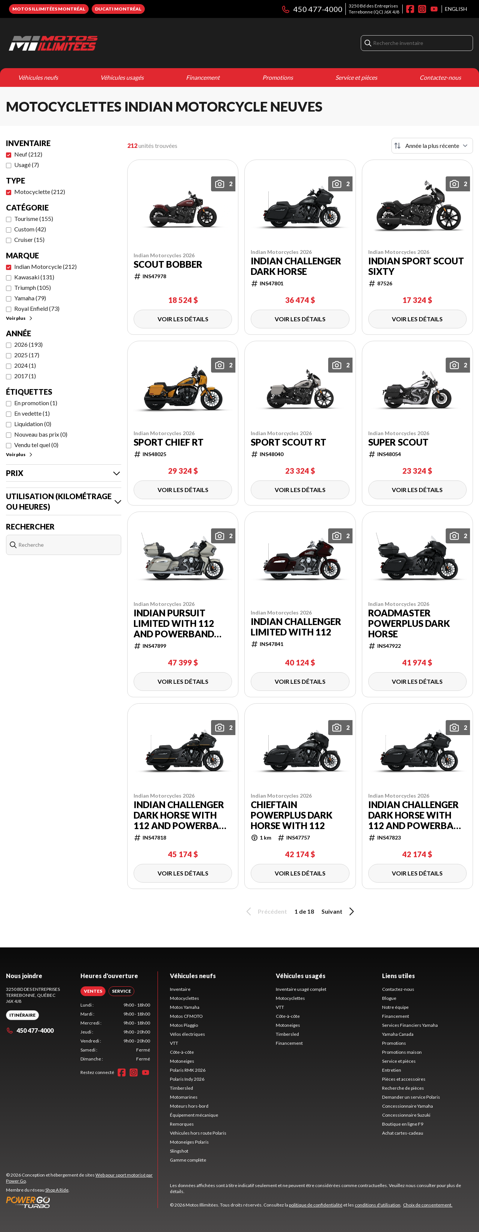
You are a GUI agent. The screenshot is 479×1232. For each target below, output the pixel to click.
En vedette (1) (32, 413)
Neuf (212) (28, 154)
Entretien (391, 1070)
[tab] (93, 991)
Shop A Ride (56, 1190)
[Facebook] (410, 8)
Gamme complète (188, 1160)
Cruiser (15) (29, 239)
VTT (174, 1043)
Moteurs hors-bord (189, 1106)
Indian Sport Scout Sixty (416, 266)
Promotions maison (402, 1052)
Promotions (277, 77)
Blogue (389, 998)
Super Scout (398, 442)
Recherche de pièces (403, 1088)
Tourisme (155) (33, 218)
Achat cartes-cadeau (402, 1133)
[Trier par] (432, 146)
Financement (203, 77)
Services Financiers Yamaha (410, 1025)
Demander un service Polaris (411, 1097)
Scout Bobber (168, 264)
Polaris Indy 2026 (187, 1079)
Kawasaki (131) (34, 276)
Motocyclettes (184, 998)
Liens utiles (398, 975)
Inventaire (180, 989)
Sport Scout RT (288, 442)
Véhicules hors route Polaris (198, 1133)
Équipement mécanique (194, 1115)
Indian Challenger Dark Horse (296, 266)
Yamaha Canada (398, 1034)
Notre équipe (395, 1007)
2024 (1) (25, 365)
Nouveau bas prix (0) (40, 434)
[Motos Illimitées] (99, 43)
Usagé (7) (26, 164)
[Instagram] (422, 8)
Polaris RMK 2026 (187, 1070)
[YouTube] (434, 8)
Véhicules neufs (38, 77)
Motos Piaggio (184, 1025)
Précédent (265, 911)
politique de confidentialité (315, 1205)
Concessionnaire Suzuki (406, 1115)
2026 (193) (28, 344)
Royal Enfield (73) (37, 308)
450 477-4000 (311, 8)
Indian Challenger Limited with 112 (296, 626)
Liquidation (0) (32, 423)
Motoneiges (182, 1061)
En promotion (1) (35, 402)
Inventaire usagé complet (301, 989)
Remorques (182, 1124)
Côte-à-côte (182, 1052)
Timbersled (181, 1088)
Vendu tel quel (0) (36, 444)
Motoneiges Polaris (189, 1142)
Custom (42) (30, 229)
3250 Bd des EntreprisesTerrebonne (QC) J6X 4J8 (374, 9)
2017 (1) (25, 375)
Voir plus (19, 318)
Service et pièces (356, 77)
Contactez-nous (440, 77)
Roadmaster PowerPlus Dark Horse (409, 623)
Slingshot (179, 1151)
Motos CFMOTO (186, 1016)
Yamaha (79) (30, 297)
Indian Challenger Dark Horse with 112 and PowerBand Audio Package (183, 815)
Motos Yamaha (184, 1007)
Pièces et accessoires (403, 1079)
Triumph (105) (32, 287)
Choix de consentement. (427, 1205)
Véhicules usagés (122, 77)
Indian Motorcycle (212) (45, 266)
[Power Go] (82, 1202)
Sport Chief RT (169, 442)
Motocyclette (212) (39, 191)
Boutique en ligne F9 (402, 1124)
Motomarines (184, 1097)
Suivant (339, 911)
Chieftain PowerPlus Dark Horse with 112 (291, 815)
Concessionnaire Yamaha (407, 1106)
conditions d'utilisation (377, 1205)
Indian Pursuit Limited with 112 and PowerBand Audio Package (174, 623)
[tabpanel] (115, 1032)
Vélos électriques (187, 1034)
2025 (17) (26, 354)
